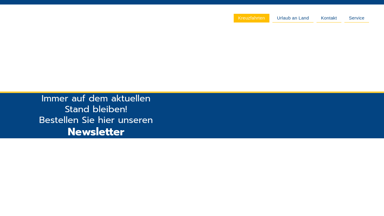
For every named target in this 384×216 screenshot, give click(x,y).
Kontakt (329, 17)
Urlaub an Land (293, 17)
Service (356, 17)
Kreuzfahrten (251, 17)
